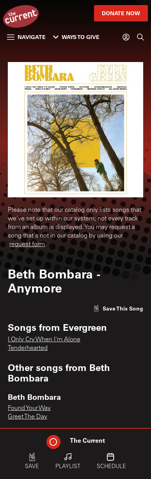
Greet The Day (27, 417)
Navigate (26, 37)
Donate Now (121, 13)
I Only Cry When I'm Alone (44, 340)
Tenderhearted (28, 348)
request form (27, 244)
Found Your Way (29, 408)
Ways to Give (76, 37)
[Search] (140, 37)
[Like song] (118, 308)
